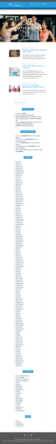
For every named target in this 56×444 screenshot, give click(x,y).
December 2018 (19, 219)
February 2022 (19, 166)
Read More (28, 32)
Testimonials (19, 401)
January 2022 (19, 168)
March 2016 (18, 276)
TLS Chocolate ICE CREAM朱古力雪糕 (25, 115)
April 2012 (18, 353)
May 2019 (18, 210)
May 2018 (18, 231)
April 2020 (18, 191)
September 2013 (20, 329)
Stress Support (19, 400)
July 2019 (18, 207)
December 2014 (19, 302)
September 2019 (20, 203)
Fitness (17, 382)
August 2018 (19, 226)
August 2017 (19, 247)
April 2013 (18, 336)
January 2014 (19, 322)
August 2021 (19, 175)
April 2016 (18, 275)
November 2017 (19, 241)
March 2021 (19, 180)
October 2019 (19, 201)
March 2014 (18, 318)
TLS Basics (18, 403)
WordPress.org (19, 426)
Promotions (19, 393)
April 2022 (18, 163)
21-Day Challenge (20, 377)
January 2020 (19, 196)
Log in (17, 420)
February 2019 (19, 215)
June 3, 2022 (34, 24)
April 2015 (18, 295)
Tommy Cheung (20, 146)
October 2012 (19, 342)
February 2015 (19, 299)
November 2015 (19, 283)
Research (18, 396)
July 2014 (18, 311)
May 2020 (18, 189)
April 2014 (18, 316)
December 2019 (19, 198)
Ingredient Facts (20, 389)
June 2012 (18, 349)
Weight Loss (25, 64)
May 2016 (18, 273)
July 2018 (18, 227)
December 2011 (19, 360)
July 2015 (18, 290)
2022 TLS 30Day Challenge (25, 24)
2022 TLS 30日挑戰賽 (27, 28)
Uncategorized (19, 407)
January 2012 (19, 358)
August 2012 (19, 346)
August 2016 (19, 268)
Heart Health (19, 386)
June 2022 (18, 161)
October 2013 (19, 327)
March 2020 (19, 193)
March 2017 (18, 255)
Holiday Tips (25, 83)
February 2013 (19, 337)
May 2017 (18, 252)
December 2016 (19, 261)
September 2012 (20, 344)
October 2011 (19, 363)
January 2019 (19, 217)
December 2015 (19, 281)
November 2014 (19, 304)
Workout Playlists (20, 410)
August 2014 (19, 309)
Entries (18, 422)
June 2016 (18, 271)
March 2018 (18, 234)
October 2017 (19, 243)
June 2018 (18, 229)
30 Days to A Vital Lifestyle (22, 379)
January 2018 (19, 238)
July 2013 (18, 332)
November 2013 (20, 325)
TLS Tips (18, 405)
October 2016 (19, 264)
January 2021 (19, 184)
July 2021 (18, 177)
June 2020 (18, 187)
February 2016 (19, 278)
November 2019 (20, 200)
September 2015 (20, 287)
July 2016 (18, 269)
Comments (19, 424)
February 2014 (19, 320)
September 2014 (20, 308)
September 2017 (20, 245)
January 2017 (19, 259)
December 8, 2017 (30, 48)
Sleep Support (19, 398)
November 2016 (20, 262)
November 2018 (20, 220)
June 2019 (18, 208)
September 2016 (20, 266)
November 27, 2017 (33, 83)
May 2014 (18, 315)
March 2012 (19, 355)
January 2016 (19, 280)
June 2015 (18, 292)
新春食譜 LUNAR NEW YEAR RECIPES (25, 125)
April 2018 (18, 233)
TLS (39, 4)
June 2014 (18, 313)
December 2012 (19, 341)
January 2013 (19, 339)
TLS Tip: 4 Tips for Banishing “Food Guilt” (34, 86)
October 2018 (19, 222)
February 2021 (19, 182)
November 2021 (20, 172)
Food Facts (18, 384)
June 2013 (18, 334)
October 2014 (19, 306)
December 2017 (19, 240)
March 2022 (19, 165)
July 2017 (18, 248)
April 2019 (18, 212)
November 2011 (19, 362)
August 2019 (19, 205)
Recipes (24, 48)
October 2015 (19, 285)
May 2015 (18, 294)
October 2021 (19, 173)
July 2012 (18, 348)
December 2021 (19, 170)
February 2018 (19, 236)
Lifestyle (18, 391)
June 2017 (18, 250)
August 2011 (19, 365)
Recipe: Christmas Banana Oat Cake (35, 51)
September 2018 (20, 224)
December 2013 (19, 323)
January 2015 (19, 301)
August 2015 (19, 288)
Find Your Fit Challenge (21, 381)
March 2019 (18, 214)
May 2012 (18, 351)
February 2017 (19, 257)
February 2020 (19, 194)
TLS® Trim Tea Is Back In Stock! (34, 67)
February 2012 (19, 356)
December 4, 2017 (32, 64)
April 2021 (18, 179)
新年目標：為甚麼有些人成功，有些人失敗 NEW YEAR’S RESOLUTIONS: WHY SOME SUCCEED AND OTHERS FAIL (29, 118)
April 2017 (18, 254)
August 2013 (19, 330)
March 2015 (18, 297)
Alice (17, 135)
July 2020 (18, 186)
